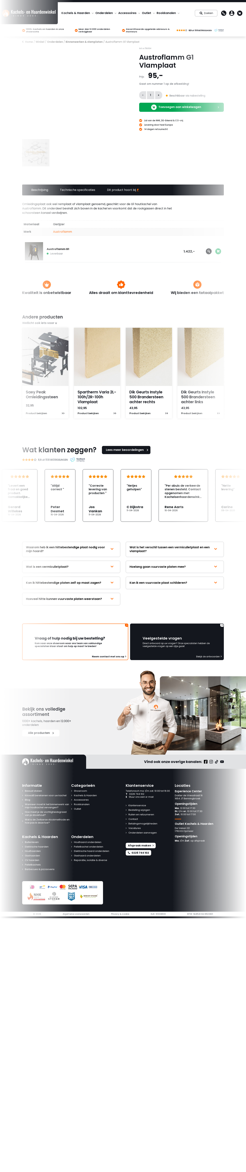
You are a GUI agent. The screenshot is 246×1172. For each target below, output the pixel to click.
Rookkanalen (166, 13)
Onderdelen (104, 13)
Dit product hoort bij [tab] (123, 190)
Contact (133, 819)
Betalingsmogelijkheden (142, 823)
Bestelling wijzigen (139, 810)
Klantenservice (137, 805)
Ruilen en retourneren (141, 814)
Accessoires (127, 13)
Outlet (146, 13)
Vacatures (134, 828)
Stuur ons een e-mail (140, 797)
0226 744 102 (135, 794)
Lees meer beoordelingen (127, 450)
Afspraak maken (141, 845)
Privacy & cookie (120, 914)
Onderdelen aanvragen (142, 832)
